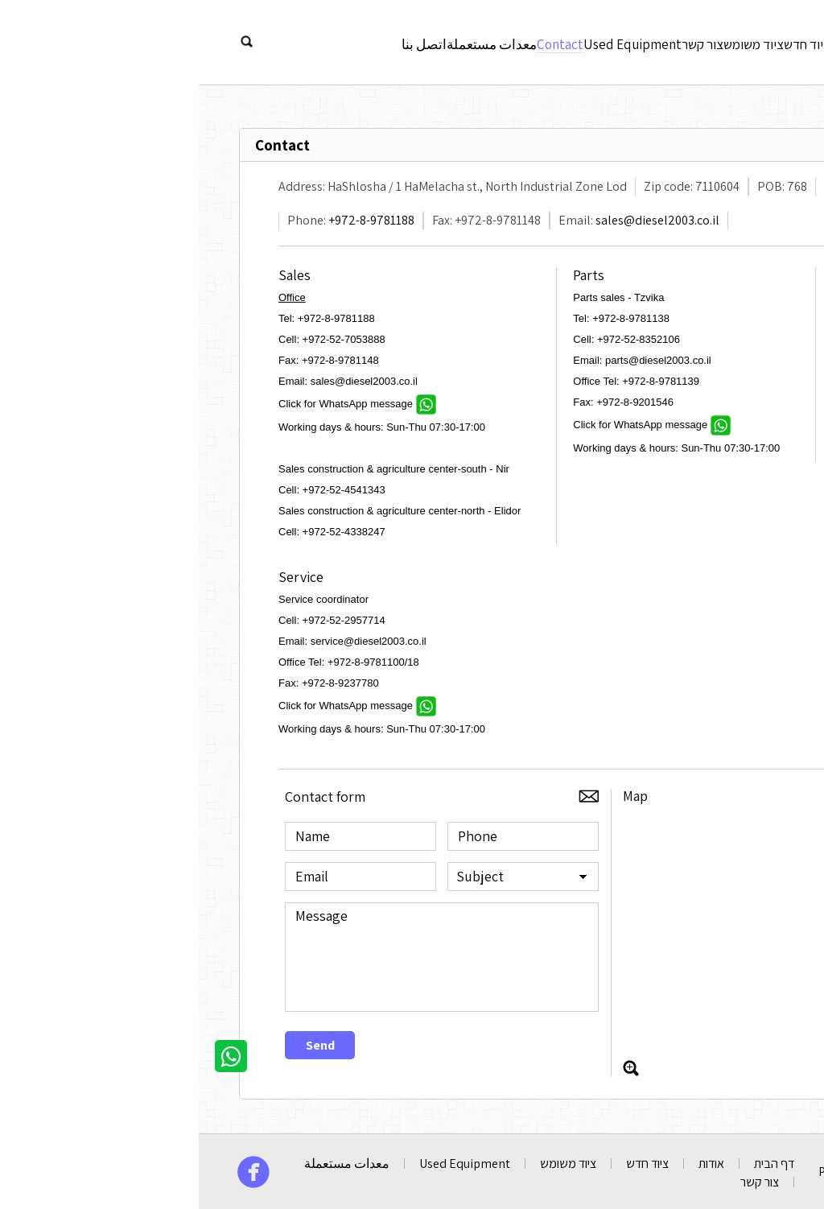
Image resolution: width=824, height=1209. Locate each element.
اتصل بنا (160, 40)
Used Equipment (392, 40)
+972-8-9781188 (173, 220)
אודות (640, 40)
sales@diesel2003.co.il (459, 220)
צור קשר (468, 40)
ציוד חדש (591, 40)
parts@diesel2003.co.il (459, 360)
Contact (314, 40)
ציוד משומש (528, 40)
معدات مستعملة (237, 40)
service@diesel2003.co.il (170, 641)
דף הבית (575, 1163)
